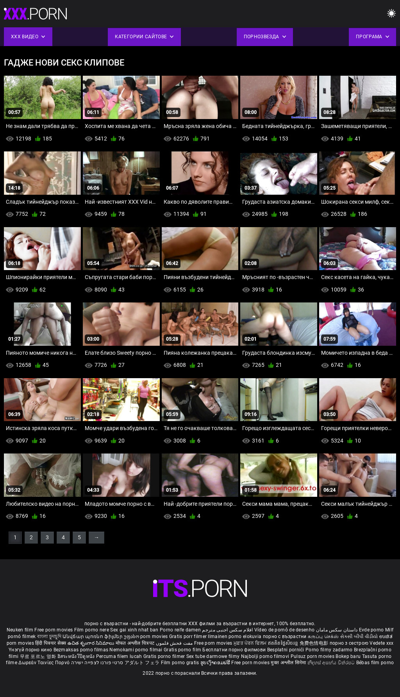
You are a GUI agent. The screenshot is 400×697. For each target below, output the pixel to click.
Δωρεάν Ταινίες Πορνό (44, 662)
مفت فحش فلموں (175, 643)
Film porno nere (91, 630)
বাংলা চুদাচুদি (49, 636)
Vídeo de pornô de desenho (284, 630)
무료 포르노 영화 (38, 656)
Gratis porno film (183, 650)
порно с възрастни (285, 636)
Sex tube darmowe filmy (213, 656)
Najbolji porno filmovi (265, 656)
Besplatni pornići (286, 650)
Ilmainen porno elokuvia (235, 636)
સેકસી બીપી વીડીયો (359, 636)
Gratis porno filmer (164, 656)
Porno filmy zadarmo (329, 650)
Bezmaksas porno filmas (82, 650)
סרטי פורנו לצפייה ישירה (97, 662)
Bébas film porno (375, 662)
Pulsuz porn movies (313, 656)
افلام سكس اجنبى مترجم (227, 630)
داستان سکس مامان (337, 630)
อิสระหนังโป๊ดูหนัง (76, 656)
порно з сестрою (349, 643)
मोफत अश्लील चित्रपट (136, 643)
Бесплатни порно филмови (234, 650)
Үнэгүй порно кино (31, 650)
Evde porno (371, 630)
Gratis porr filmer (188, 636)
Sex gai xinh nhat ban (134, 630)
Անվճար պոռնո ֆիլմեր (93, 636)
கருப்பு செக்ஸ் (323, 636)
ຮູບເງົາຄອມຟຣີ (215, 662)
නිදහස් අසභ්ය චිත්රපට (331, 662)
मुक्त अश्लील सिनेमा (289, 662)
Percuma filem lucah (119, 656)
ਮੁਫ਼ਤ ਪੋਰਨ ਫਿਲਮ (251, 643)
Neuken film (20, 630)
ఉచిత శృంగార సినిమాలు (92, 643)
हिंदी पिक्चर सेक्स (50, 643)
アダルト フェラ (142, 662)
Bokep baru (348, 656)
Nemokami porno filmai (136, 650)
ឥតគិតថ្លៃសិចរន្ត (284, 643)
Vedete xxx (381, 643)
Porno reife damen (180, 630)
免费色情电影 (315, 643)
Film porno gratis (180, 662)
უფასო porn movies (146, 636)
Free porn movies (54, 630)
